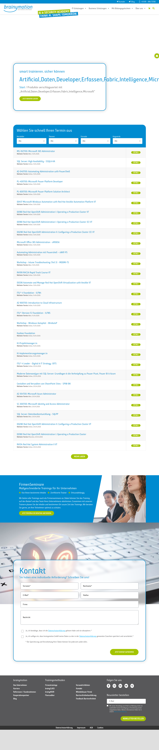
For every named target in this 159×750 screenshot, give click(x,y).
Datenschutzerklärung (56, 631)
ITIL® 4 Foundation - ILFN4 (29, 293)
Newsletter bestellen (133, 720)
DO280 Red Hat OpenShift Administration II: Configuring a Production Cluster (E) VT (56, 232)
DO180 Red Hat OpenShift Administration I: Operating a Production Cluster (51, 434)
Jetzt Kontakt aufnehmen (122, 653)
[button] (154, 8)
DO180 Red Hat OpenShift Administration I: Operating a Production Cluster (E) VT (54, 222)
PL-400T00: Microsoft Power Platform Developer (40, 182)
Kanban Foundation (26, 333)
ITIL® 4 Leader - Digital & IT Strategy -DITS (37, 363)
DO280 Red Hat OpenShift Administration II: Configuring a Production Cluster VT (54, 424)
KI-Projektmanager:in (27, 343)
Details (135, 153)
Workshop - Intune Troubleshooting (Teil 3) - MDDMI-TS (43, 262)
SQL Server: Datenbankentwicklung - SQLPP (37, 414)
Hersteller (20, 137)
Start (22, 87)
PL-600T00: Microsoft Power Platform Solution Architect (43, 192)
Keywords (116, 137)
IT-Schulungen (76, 8)
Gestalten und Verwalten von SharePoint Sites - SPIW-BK (44, 384)
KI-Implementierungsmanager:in (32, 353)
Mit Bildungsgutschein (119, 8)
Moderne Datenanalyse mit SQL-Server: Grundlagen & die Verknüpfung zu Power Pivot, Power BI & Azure (66, 374)
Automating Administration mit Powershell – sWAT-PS (42, 252)
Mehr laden (79, 457)
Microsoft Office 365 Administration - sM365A (38, 242)
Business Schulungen (96, 8)
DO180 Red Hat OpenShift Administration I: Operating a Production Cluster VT (53, 212)
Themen (52, 137)
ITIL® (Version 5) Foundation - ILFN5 (33, 313)
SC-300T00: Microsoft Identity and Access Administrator (43, 404)
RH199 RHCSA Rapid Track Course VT (33, 273)
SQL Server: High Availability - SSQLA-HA (36, 161)
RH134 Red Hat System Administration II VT (37, 444)
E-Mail (111, 703)
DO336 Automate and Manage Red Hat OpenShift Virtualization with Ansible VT (54, 283)
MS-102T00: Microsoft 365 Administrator (36, 151)
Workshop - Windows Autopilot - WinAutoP (37, 323)
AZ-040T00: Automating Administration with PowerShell (43, 171)
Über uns (137, 8)
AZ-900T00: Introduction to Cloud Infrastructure (39, 303)
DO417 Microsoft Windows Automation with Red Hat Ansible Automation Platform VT (56, 202)
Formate (84, 137)
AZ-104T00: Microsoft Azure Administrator (36, 394)
